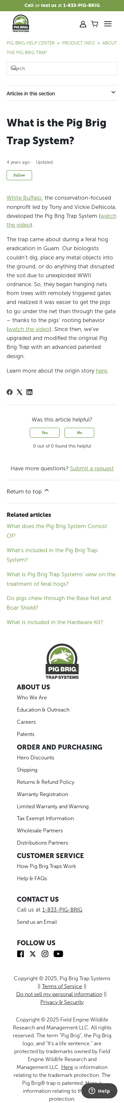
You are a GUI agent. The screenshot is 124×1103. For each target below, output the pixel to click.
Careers (26, 722)
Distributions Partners (42, 843)
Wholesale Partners (40, 830)
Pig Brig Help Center (31, 43)
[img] (20, 953)
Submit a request (92, 468)
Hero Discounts (35, 757)
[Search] (62, 68)
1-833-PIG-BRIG (62, 910)
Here (67, 1067)
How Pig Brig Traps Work (46, 866)
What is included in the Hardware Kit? (55, 622)
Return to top (28, 491)
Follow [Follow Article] (19, 175)
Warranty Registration (42, 794)
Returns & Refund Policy (45, 782)
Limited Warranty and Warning (53, 806)
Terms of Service (62, 986)
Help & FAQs (32, 878)
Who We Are (32, 697)
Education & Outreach (43, 710)
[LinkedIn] (29, 392)
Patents (25, 734)
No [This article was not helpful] (79, 432)
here (101, 370)
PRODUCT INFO (78, 43)
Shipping (27, 770)
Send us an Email (37, 922)
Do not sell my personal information (59, 994)
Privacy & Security (62, 1002)
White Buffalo (24, 197)
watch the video (29, 329)
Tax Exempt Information (45, 818)
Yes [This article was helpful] (45, 432)
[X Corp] (19, 392)
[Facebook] (10, 392)
